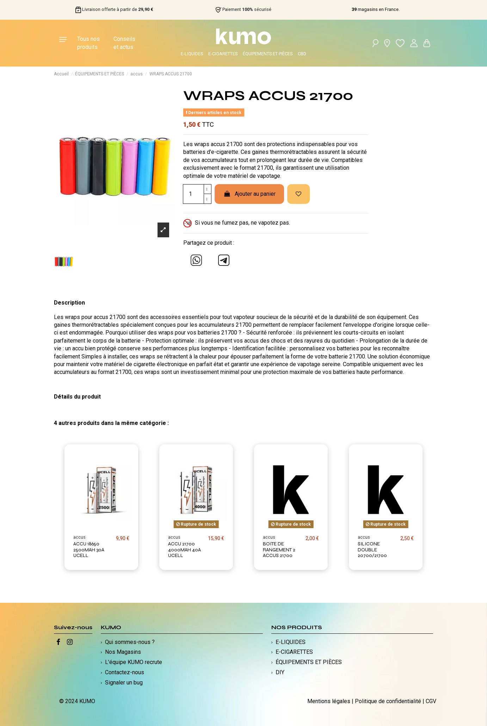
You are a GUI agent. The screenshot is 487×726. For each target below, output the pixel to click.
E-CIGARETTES (223, 53)
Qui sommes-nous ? (130, 642)
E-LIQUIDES (192, 53)
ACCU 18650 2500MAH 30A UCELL (88, 550)
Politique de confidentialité (388, 701)
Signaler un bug (124, 682)
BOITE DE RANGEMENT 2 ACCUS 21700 (279, 550)
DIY (280, 672)
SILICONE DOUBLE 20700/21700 (372, 550)
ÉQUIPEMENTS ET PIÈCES (267, 53)
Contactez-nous (124, 672)
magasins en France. (376, 9)
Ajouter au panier (249, 193)
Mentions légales (328, 701)
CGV (431, 701)
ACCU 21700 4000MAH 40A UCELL (184, 550)
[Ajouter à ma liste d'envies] (298, 194)
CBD (302, 53)
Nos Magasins (123, 652)
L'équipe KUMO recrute (133, 662)
